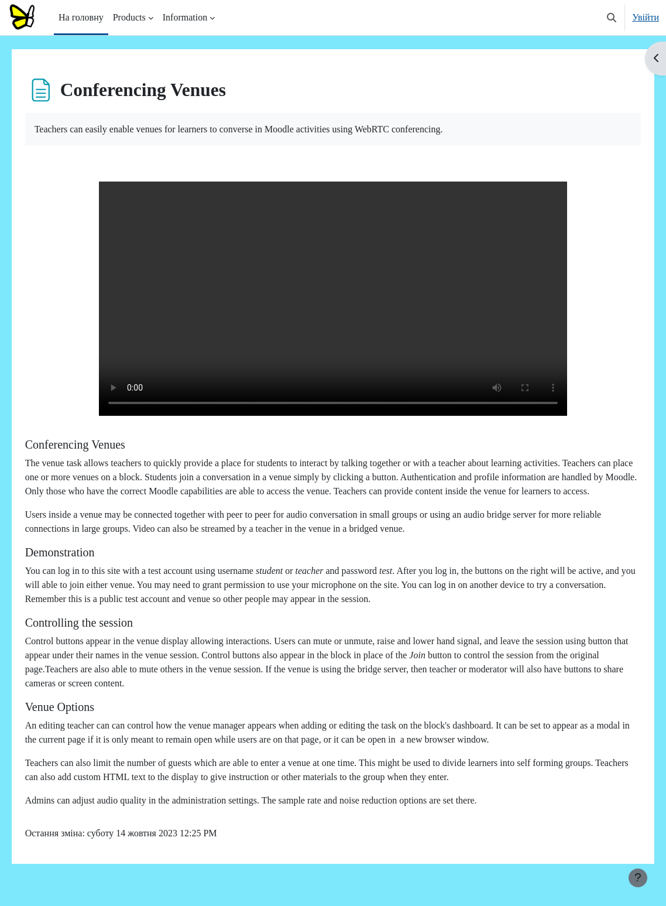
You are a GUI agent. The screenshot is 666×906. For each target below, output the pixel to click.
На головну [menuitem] (81, 17)
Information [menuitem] (185, 17)
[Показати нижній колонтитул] (638, 878)
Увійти (645, 17)
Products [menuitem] (129, 17)
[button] (611, 17)
